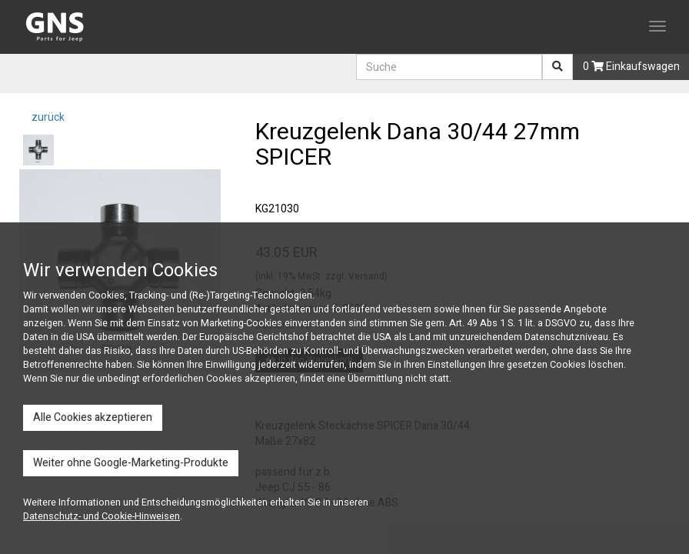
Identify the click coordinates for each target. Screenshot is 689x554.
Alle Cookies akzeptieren (92, 417)
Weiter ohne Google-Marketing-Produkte (130, 463)
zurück (47, 117)
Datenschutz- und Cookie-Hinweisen (101, 516)
